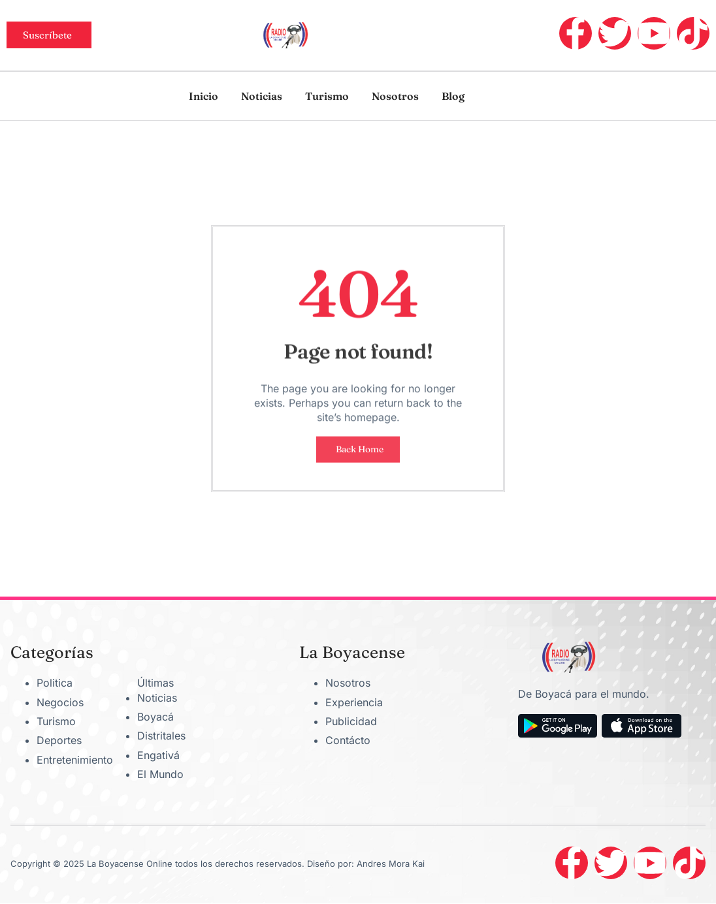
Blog (453, 95)
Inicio (203, 95)
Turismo (327, 95)
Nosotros (395, 95)
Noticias (261, 95)
